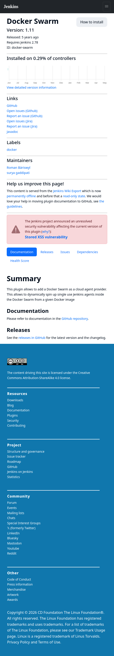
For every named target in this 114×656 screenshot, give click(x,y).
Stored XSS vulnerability (46, 237)
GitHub (12, 105)
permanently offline (21, 196)
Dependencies (87, 252)
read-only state (74, 196)
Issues (65, 252)
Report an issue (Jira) (22, 126)
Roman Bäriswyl (18, 167)
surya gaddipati (18, 173)
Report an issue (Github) (24, 116)
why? (46, 231)
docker (12, 149)
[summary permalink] (45, 278)
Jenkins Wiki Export (67, 191)
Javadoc (12, 131)
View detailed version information (31, 87)
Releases (46, 252)
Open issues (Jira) (19, 121)
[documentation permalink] (52, 310)
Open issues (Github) (22, 111)
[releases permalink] (33, 330)
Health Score (19, 261)
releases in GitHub (31, 338)
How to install (91, 22)
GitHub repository (74, 318)
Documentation (21, 252)
